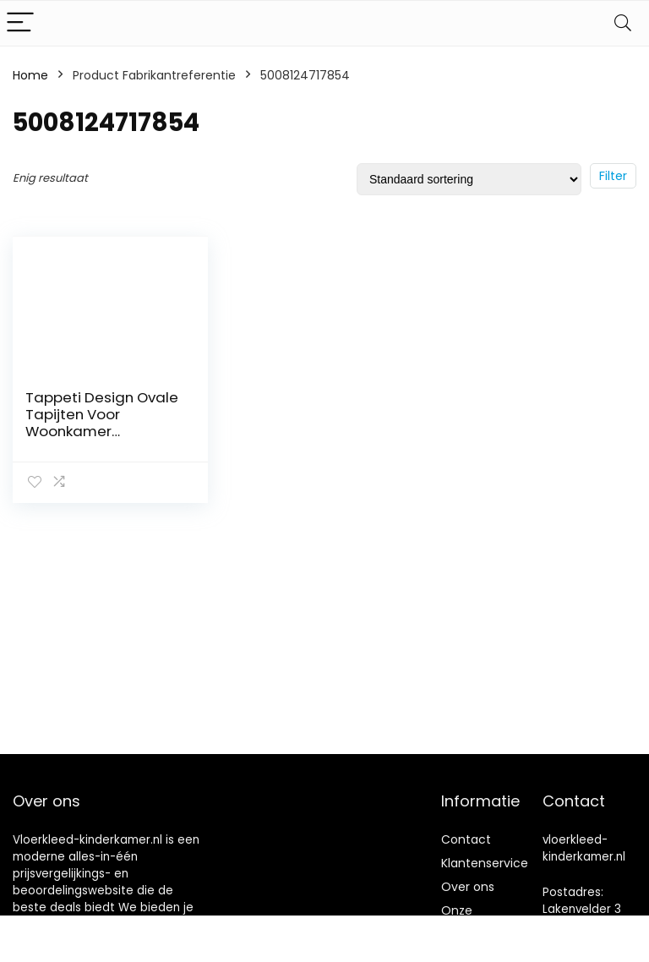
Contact (466, 839)
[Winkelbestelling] (469, 179)
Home (30, 75)
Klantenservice (484, 863)
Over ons (467, 886)
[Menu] (20, 23)
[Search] (623, 23)
